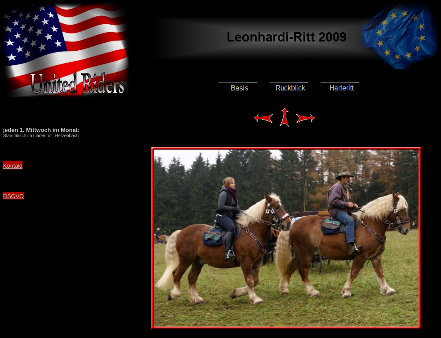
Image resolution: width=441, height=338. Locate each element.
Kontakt (12, 165)
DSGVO (13, 196)
